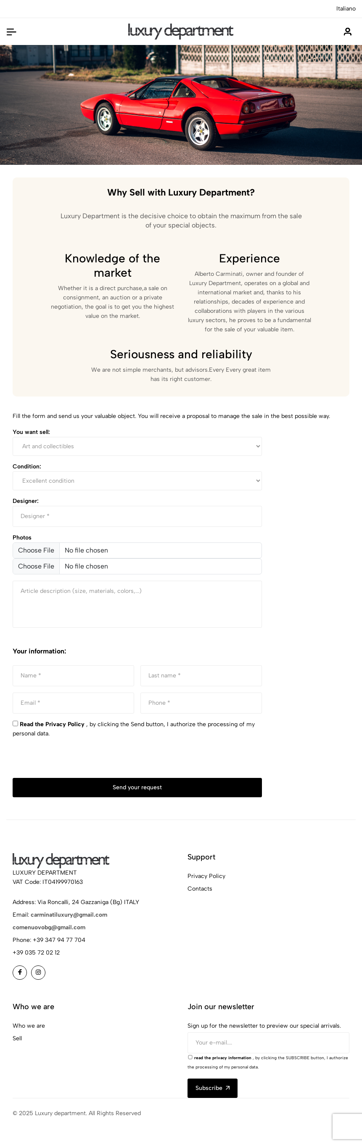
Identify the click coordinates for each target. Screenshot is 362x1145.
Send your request (137, 787)
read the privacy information (222, 1057)
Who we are (29, 1025)
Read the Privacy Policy (52, 724)
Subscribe (213, 1088)
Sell (17, 1038)
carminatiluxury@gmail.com (69, 914)
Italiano (346, 8)
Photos (22, 537)
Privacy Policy (206, 876)
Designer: (26, 501)
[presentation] (76, 761)
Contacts (200, 888)
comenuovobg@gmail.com (49, 927)
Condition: (27, 466)
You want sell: (31, 432)
